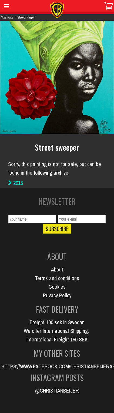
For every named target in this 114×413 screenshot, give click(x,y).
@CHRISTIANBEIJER (57, 390)
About (57, 269)
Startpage (7, 17)
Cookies (57, 286)
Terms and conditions (57, 278)
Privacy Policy (57, 295)
